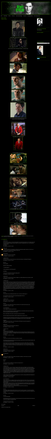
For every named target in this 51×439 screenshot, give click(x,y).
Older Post (34, 405)
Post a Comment (3, 404)
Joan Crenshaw (5, 353)
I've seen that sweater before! (6, 396)
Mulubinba (4, 324)
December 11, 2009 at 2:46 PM (8, 351)
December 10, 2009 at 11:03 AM (8, 274)
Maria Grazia (4, 253)
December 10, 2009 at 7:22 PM (8, 305)
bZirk (4, 292)
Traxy (4, 395)
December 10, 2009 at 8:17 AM (8, 251)
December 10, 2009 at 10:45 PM (8, 322)
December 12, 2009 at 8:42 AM (8, 393)
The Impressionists (10, 236)
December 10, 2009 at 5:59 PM (8, 290)
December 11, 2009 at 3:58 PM (8, 357)
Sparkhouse (5, 236)
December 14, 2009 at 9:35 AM (8, 402)
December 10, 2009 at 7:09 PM (8, 301)
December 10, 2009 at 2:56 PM (8, 278)
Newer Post (2, 405)
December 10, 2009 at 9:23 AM (8, 260)
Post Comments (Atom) (7, 407)
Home (18, 405)
